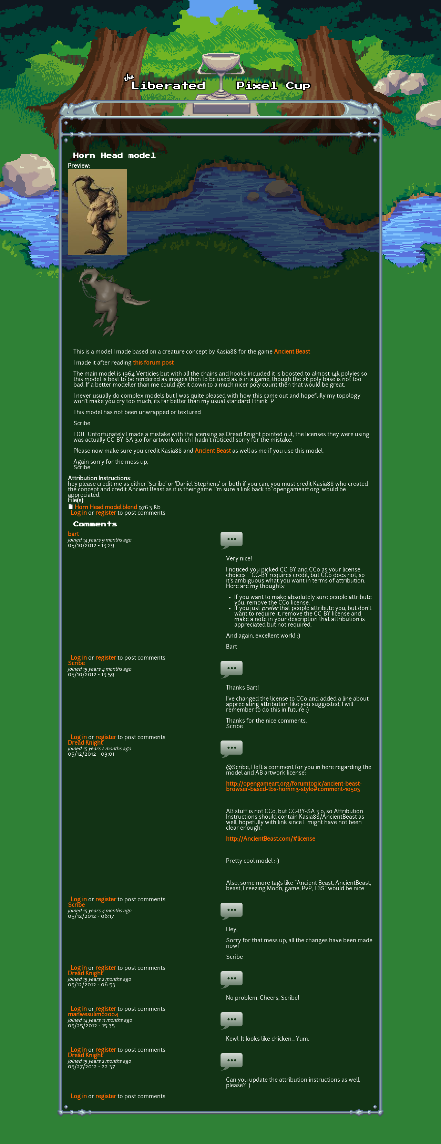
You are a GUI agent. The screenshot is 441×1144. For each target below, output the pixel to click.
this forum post (153, 363)
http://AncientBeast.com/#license (270, 839)
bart (73, 534)
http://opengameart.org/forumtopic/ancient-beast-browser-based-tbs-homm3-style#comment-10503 (294, 787)
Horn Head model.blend (106, 508)
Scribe (76, 664)
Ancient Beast (292, 352)
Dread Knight (85, 743)
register (105, 513)
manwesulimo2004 (93, 1015)
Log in (79, 513)
